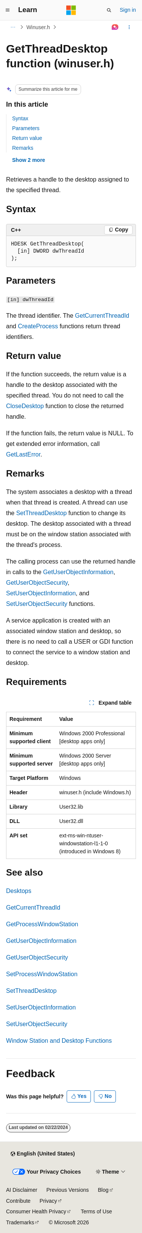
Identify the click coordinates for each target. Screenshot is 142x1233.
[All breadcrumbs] (12, 27)
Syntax (20, 118)
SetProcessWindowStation (42, 974)
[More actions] (129, 27)
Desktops (18, 891)
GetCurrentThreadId (102, 315)
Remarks (22, 148)
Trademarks (20, 1222)
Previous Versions (67, 1190)
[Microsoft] (71, 10)
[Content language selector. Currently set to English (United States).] (42, 1154)
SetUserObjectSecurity (36, 604)
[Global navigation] (7, 10)
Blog (103, 1190)
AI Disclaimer (21, 1190)
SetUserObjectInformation (41, 593)
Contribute (18, 1201)
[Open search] (109, 10)
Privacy (48, 1201)
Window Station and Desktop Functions (59, 1040)
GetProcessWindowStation (42, 924)
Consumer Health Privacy (36, 1211)
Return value (27, 138)
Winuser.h (38, 27)
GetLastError (23, 454)
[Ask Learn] (115, 27)
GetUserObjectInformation (78, 572)
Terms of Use (96, 1211)
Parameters (25, 128)
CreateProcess (38, 326)
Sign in (128, 10)
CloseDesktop (25, 406)
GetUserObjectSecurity (36, 582)
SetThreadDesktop (41, 513)
